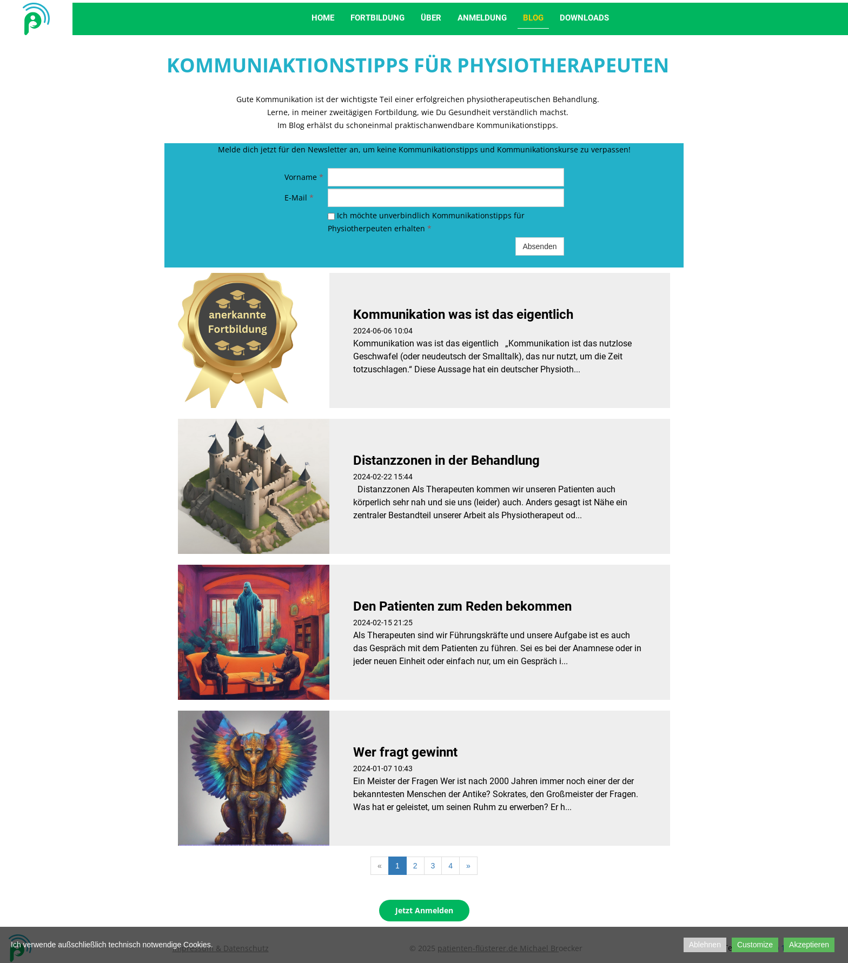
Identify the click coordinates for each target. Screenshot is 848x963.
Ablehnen (705, 944)
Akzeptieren (809, 944)
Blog (533, 18)
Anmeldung (482, 18)
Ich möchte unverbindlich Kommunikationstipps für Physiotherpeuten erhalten (426, 221)
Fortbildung (377, 18)
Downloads (584, 18)
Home (323, 18)
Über (431, 18)
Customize (755, 944)
